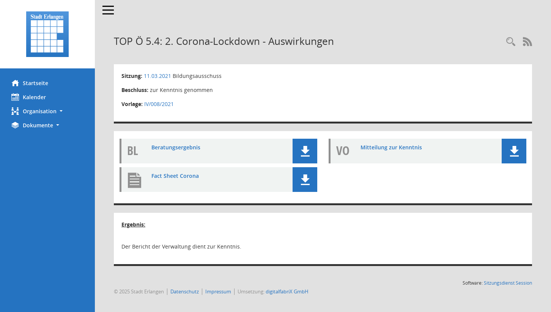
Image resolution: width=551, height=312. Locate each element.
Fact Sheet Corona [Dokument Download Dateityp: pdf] (175, 175)
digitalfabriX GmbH (287, 291)
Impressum (218, 291)
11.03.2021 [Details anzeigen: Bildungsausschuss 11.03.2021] (157, 75)
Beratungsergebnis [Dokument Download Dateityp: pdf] (175, 147)
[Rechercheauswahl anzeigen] (510, 42)
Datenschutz (184, 291)
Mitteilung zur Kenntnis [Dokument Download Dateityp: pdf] (391, 147)
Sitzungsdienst (508, 283)
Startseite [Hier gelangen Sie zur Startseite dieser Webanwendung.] (29, 83)
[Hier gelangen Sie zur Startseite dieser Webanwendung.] (47, 34)
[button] (47, 111)
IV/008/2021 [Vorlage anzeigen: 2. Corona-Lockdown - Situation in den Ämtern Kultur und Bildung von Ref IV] (159, 104)
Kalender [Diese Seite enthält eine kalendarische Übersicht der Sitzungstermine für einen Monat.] (28, 97)
